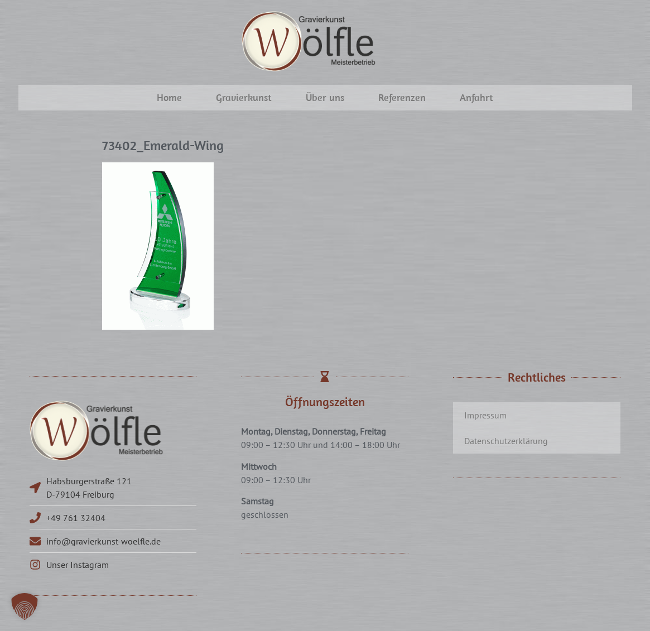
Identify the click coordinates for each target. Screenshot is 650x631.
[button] (24, 606)
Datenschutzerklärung (506, 440)
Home (169, 97)
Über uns (325, 97)
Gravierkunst (244, 97)
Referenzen (402, 97)
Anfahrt (476, 97)
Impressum (485, 415)
